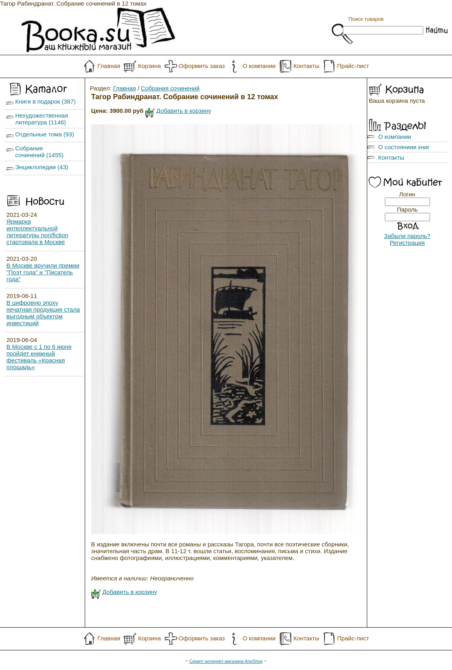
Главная (109, 65)
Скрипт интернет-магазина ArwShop (226, 661)
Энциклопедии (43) (41, 167)
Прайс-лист (353, 65)
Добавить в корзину (183, 110)
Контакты (306, 65)
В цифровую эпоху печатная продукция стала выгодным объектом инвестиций (43, 312)
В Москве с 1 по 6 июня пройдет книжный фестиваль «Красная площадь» (39, 356)
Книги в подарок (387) (45, 101)
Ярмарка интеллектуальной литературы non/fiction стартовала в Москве (37, 231)
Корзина (149, 65)
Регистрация (407, 242)
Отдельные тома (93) (44, 134)
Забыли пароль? (407, 235)
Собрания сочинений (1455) (39, 151)
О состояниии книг (404, 147)
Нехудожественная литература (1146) (41, 119)
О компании (259, 65)
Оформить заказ (202, 65)
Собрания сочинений (170, 88)
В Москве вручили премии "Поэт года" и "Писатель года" (43, 272)
